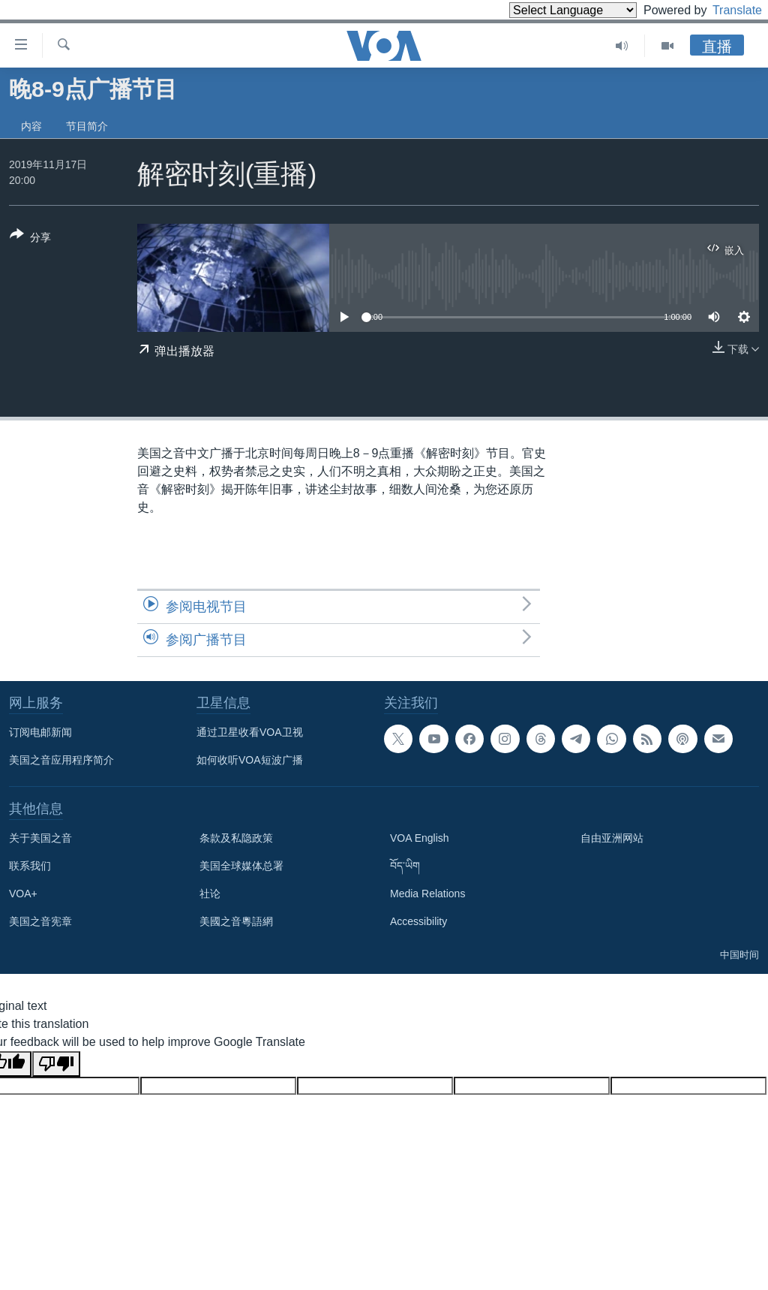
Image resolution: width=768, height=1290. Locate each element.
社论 (210, 894)
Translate (723, 10)
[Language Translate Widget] (547, 10)
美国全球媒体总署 (242, 866)
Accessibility (418, 921)
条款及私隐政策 (236, 838)
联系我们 (30, 866)
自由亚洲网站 (612, 838)
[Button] (30, 239)
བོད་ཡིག (405, 866)
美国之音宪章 (40, 921)
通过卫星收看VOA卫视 (249, 732)
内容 (31, 126)
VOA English (419, 838)
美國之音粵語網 (236, 921)
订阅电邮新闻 (40, 732)
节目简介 (87, 126)
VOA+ (23, 894)
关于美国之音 (40, 838)
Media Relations (427, 894)
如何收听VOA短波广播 (249, 760)
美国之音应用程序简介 (61, 760)
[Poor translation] (56, 1064)
